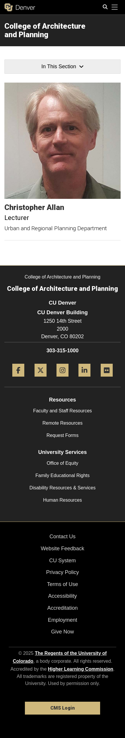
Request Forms (62, 435)
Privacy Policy (62, 572)
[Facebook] (18, 378)
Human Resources (62, 500)
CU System (62, 560)
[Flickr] (106, 378)
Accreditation (62, 608)
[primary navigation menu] (115, 7)
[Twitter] (40, 378)
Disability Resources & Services (63, 487)
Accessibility (62, 596)
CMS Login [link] (62, 708)
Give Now (62, 632)
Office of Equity (62, 463)
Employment (62, 620)
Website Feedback (62, 548)
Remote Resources (62, 423)
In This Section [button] (62, 66)
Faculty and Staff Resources (62, 410)
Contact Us (62, 536)
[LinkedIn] (84, 378)
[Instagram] (62, 378)
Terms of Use (62, 584)
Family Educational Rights (62, 475)
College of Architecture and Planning (44, 30)
